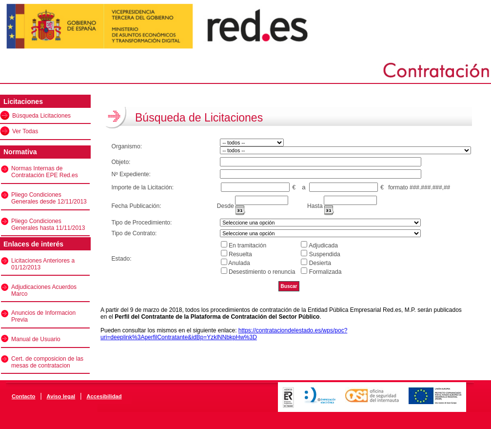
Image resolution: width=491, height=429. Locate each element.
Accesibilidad (103, 396)
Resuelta (240, 254)
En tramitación (247, 245)
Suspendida (324, 254)
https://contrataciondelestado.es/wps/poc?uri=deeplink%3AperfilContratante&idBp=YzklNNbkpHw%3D (223, 334)
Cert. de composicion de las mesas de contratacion (47, 362)
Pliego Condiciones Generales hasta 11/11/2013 (48, 224)
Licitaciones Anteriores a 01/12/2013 (43, 264)
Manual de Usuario (35, 339)
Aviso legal (61, 396)
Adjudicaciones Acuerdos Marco (44, 290)
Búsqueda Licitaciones (41, 115)
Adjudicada (323, 245)
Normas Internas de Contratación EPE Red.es (44, 172)
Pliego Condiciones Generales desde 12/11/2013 (49, 198)
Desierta (320, 263)
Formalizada (325, 271)
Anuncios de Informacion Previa (43, 316)
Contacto (23, 396)
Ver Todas (25, 131)
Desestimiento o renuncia (262, 271)
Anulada (239, 263)
